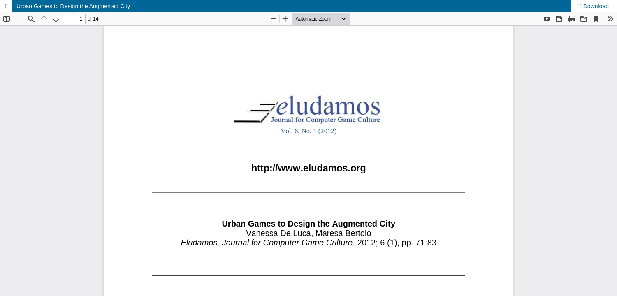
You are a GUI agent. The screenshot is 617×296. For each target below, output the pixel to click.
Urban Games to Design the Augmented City (73, 6)
